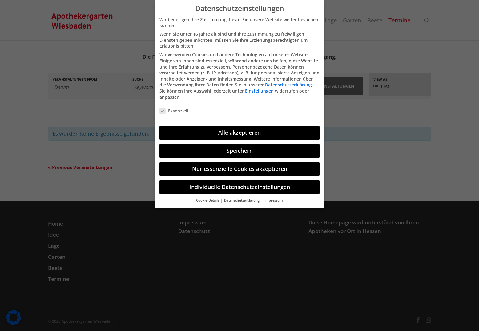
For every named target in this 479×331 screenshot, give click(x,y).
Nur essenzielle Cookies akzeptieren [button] (239, 165)
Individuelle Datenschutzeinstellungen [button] (239, 183)
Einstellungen (259, 87)
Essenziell (173, 107)
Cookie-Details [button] (208, 197)
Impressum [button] (273, 197)
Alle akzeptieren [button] (239, 129)
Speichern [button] (240, 147)
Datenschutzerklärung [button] (242, 197)
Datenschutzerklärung (288, 81)
